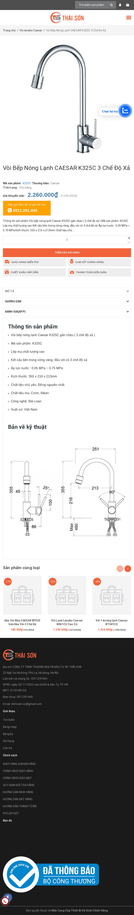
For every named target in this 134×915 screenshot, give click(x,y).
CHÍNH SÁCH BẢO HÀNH (18, 771)
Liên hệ (7, 748)
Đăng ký (8, 733)
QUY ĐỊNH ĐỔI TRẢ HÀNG (19, 785)
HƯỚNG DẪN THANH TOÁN (20, 806)
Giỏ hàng (8, 741)
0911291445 (25, 696)
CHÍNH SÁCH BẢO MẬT (17, 778)
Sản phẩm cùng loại (21, 567)
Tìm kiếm (9, 719)
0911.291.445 (22, 210)
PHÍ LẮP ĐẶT (11, 813)
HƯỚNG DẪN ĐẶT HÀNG (18, 799)
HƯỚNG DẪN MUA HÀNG (18, 792)
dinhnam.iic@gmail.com (26, 704)
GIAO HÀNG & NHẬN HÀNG (19, 763)
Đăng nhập (10, 726)
